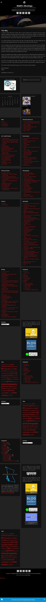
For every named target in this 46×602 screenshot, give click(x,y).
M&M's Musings (25, 6)
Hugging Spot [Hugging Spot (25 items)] (4, 379)
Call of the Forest (26, 142)
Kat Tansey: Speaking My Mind (29, 226)
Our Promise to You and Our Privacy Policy (33, 573)
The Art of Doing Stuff (6, 157)
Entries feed (4, 122)
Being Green (27, 272)
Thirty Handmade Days (6, 160)
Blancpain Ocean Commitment (29, 140)
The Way (4, 30)
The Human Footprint (27, 160)
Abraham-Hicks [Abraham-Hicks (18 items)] (7, 364)
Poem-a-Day (4, 294)
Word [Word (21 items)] (8, 395)
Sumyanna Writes (26, 189)
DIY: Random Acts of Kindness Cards (9, 274)
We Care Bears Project (6, 162)
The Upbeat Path (5, 186)
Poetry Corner (27, 288)
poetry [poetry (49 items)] (3, 388)
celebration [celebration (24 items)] (12, 371)
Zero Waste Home (26, 165)
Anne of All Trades (5, 138)
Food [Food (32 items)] (9, 373)
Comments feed (5, 124)
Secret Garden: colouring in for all (8, 154)
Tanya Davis (4, 300)
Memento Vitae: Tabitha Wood (8, 284)
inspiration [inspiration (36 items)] (16, 379)
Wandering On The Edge (28, 196)
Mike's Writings (28, 285)
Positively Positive (26, 234)
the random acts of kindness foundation (30, 252)
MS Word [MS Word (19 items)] (16, 381)
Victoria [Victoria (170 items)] (4, 395)
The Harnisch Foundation (28, 248)
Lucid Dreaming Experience (28, 229)
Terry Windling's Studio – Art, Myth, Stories (10, 301)
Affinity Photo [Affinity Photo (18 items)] (15, 366)
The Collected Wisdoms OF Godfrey (9, 302)
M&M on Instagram (27, 124)
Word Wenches (5, 314)
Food (24, 274)
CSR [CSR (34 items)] (7, 373)
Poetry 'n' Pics (27, 287)
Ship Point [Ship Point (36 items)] (5, 390)
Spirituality (25, 280)
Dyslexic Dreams (5, 275)
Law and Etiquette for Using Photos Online (31, 180)
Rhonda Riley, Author (6, 296)
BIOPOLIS (25, 139)
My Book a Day (5, 288)
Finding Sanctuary (26, 221)
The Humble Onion (5, 185)
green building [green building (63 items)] (8, 375)
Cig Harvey (4, 272)
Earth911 (25, 143)
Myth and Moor (5, 289)
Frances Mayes (5, 278)
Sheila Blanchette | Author (7, 297)
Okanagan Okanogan (27, 153)
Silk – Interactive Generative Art (8, 156)
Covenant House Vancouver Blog (29, 217)
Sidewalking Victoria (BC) (7, 183)
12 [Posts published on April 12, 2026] (2, 101)
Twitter (20, 13)
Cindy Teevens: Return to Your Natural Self (31, 215)
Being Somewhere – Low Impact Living (30, 138)
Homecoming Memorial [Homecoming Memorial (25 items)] (13, 377)
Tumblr (26, 13)
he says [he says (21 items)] (14, 375)
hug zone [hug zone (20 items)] (12, 379)
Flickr (23, 13)
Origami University (5, 153)
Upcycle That (25, 164)
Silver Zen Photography (27, 188)
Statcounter (2, 578)
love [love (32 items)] (14, 381)
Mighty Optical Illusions (6, 149)
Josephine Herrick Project (28, 179)
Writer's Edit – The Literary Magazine (9, 316)
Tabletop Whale (5, 204)
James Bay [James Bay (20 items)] (3, 381)
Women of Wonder (27, 262)
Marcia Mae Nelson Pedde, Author (29, 126)
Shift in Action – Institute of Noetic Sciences (31, 247)
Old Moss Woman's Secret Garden (30, 181)
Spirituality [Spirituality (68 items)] (11, 390)
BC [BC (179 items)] (2, 369)
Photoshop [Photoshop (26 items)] (14, 386)
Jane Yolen (4, 279)
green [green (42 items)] (2, 375)
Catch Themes (27, 575)
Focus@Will (25, 222)
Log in (3, 121)
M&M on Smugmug (27, 125)
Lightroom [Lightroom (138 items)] (9, 381)
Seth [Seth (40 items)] (14, 388)
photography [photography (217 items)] (11, 384)
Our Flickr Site (26, 184)
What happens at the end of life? (29, 261)
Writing (24, 281)
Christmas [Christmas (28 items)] (3, 373)
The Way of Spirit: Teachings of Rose (30, 255)
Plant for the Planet (27, 154)
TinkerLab (4, 161)
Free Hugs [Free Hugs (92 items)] (14, 373)
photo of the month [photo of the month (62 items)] (6, 386)
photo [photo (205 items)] (3, 384)
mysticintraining (26, 231)
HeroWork (25, 145)
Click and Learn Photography (29, 174)
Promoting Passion (27, 186)
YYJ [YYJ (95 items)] (11, 395)
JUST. (24, 225)
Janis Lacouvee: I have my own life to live (10, 280)
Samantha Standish (27, 238)
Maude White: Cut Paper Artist (8, 148)
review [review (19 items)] (12, 388)
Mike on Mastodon (26, 129)
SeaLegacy (25, 156)
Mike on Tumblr (26, 130)
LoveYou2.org (26, 228)
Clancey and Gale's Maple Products (9, 176)
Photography (25, 276)
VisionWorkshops (26, 194)
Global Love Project (27, 224)
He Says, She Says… (29, 283)
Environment (25, 271)
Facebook (17, 13)
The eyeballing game (6, 158)
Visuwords (4, 310)
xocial (24, 264)
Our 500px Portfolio (27, 183)
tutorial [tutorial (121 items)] (14, 393)
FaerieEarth (4, 276)
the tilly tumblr (4, 303)
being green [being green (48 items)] (7, 369)
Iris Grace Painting (5, 147)
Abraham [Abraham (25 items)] (3, 364)
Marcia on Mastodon (27, 128)
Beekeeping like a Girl (6, 172)
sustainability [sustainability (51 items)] (4, 393)
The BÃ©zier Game (27, 190)
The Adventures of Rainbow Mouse (31, 289)
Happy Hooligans (5, 145)
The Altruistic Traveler (6, 184)
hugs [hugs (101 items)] (8, 379)
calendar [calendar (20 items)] (8, 371)
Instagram (29, 13)
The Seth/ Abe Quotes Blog (28, 253)
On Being (25, 233)
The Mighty (25, 249)
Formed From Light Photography (29, 176)
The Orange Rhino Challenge (29, 251)
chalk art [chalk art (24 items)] (16, 371)
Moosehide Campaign (27, 230)
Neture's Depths (26, 149)
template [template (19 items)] (31, 432)
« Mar (2, 105)
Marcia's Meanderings (29, 284)
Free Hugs (27, 279)
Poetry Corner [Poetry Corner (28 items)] (8, 388)
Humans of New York (27, 177)
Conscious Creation (27, 216)
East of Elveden (26, 144)
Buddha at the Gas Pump (28, 211)
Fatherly (3, 144)
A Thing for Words (5, 271)
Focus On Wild (26, 175)
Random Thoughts (27, 278)
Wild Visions (4, 164)
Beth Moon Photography (28, 172)
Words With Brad (5, 315)
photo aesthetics (26, 185)
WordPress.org (5, 125)
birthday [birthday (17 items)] (33, 408)
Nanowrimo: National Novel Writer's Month (10, 291)
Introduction (25, 275)
